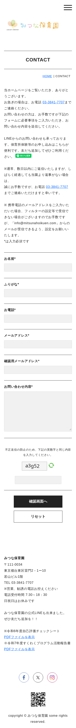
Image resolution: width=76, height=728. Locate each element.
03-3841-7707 (54, 102)
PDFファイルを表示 (19, 637)
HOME (47, 76)
